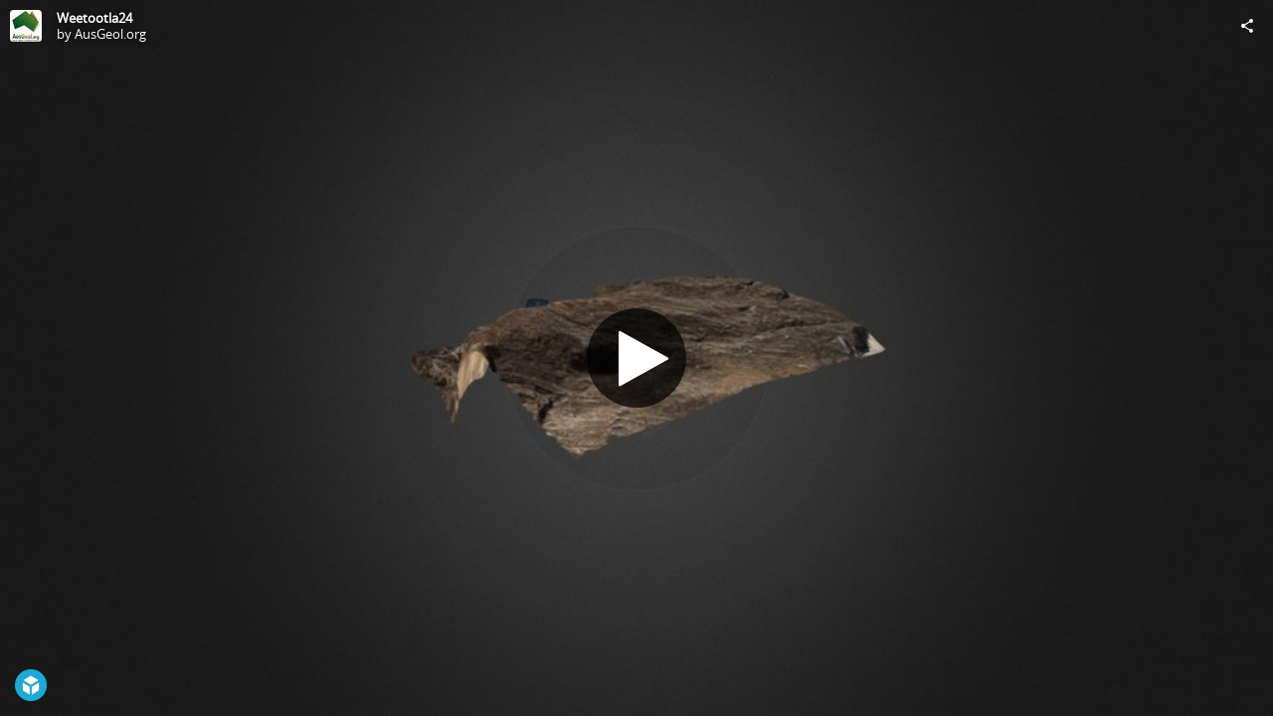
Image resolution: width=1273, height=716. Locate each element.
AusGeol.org (110, 34)
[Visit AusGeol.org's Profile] (26, 26)
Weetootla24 (94, 18)
